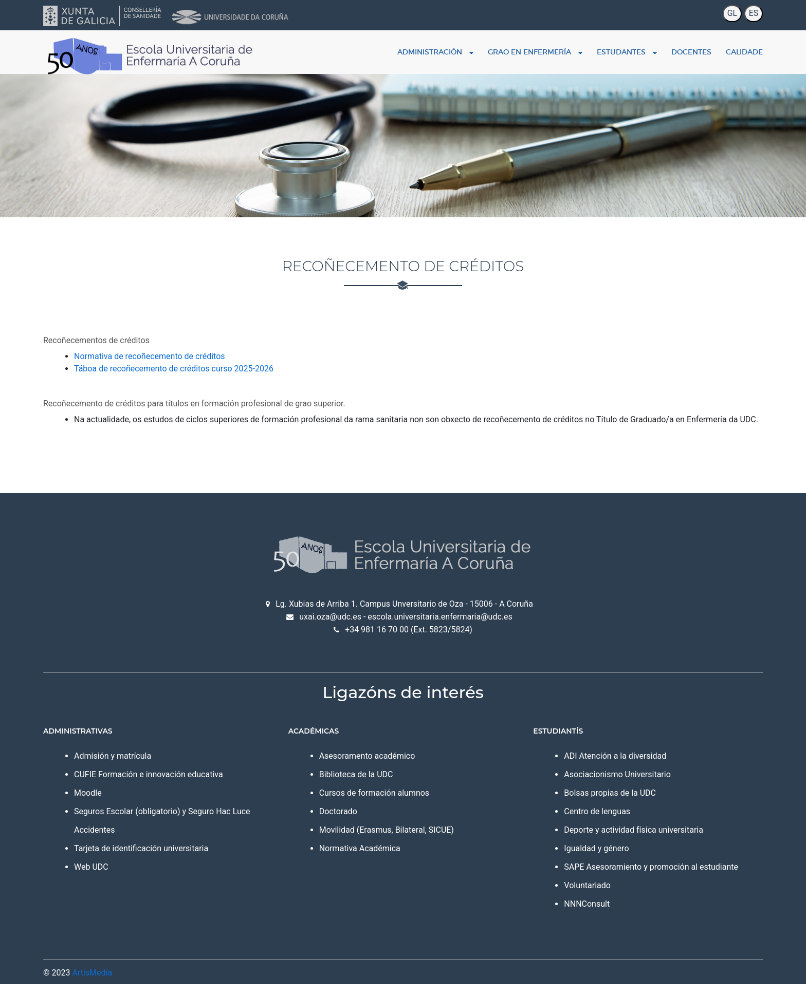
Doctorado (349, 821)
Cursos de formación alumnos (385, 803)
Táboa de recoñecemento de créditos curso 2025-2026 (207, 366)
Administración (402, 49)
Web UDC (124, 877)
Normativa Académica (370, 858)
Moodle (121, 803)
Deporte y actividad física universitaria (622, 840)
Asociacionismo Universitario (606, 784)
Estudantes (593, 49)
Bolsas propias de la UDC (599, 803)
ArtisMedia (125, 982)
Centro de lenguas (586, 821)
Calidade (710, 49)
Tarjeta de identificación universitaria (174, 858)
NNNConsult (576, 913)
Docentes (658, 49)
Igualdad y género (585, 858)
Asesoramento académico (378, 766)
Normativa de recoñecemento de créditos (183, 354)
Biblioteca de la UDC (367, 784)
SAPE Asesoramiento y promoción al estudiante (640, 877)
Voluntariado (576, 895)
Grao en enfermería (501, 49)
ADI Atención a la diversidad (604, 766)
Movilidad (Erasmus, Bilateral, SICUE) (397, 840)
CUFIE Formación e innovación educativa (182, 784)
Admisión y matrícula (146, 766)
